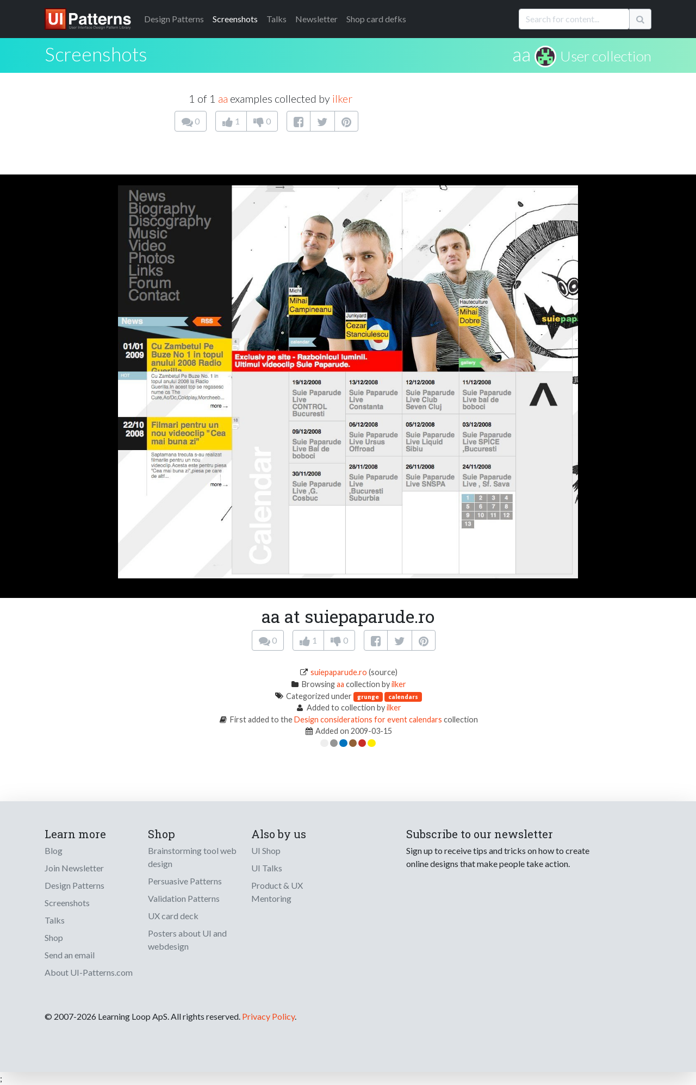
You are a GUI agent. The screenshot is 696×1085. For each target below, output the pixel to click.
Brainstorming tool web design (192, 857)
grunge (368, 696)
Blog (54, 850)
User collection (605, 56)
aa (521, 53)
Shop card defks (376, 19)
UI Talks (266, 868)
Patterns (174, 19)
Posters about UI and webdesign (187, 939)
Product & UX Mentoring (277, 891)
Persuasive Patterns (185, 881)
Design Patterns (74, 885)
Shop (54, 937)
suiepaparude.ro (338, 672)
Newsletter (316, 19)
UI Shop (266, 850)
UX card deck (173, 916)
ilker (342, 98)
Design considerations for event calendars (368, 719)
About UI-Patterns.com (89, 972)
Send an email (70, 955)
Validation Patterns (184, 898)
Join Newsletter (74, 868)
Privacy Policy (268, 1016)
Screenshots (235, 19)
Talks (276, 19)
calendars (403, 696)
